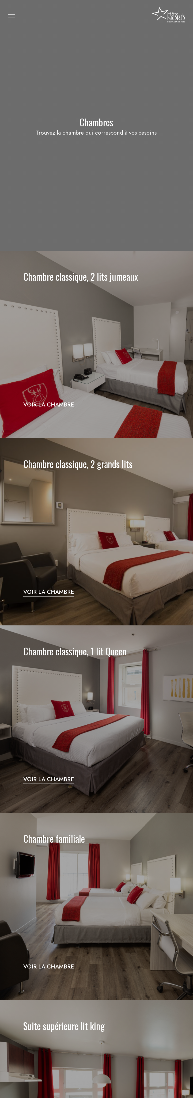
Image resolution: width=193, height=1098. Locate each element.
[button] (11, 15)
